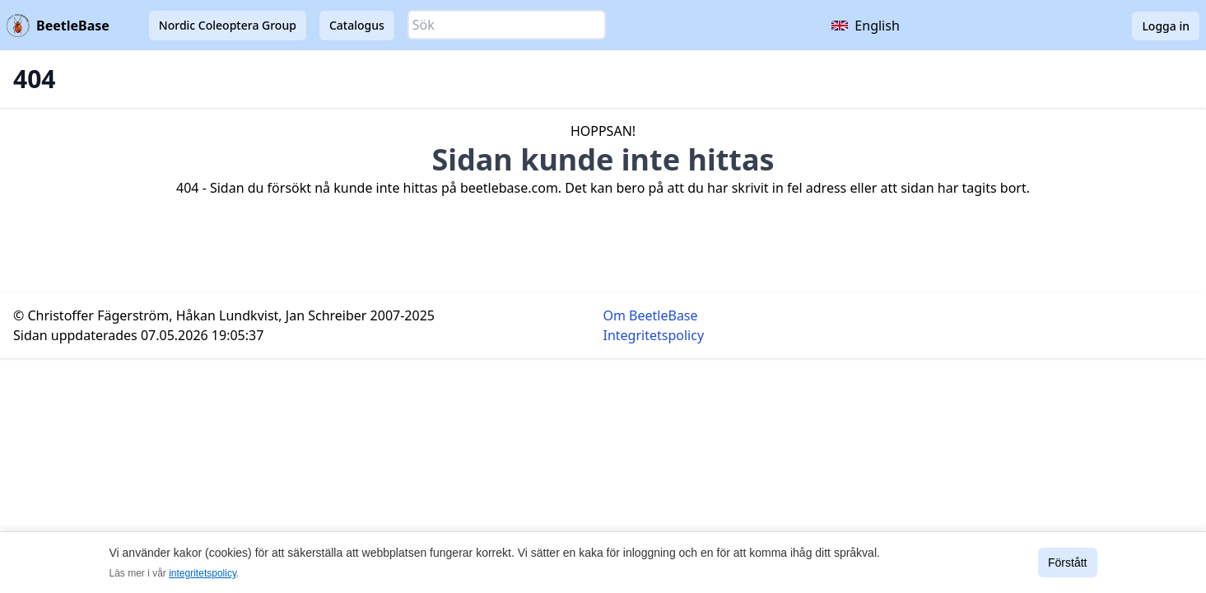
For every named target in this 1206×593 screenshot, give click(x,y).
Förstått (1067, 562)
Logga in (1166, 26)
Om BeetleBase (650, 315)
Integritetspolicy (654, 335)
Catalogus (356, 25)
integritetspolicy (202, 573)
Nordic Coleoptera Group (227, 25)
